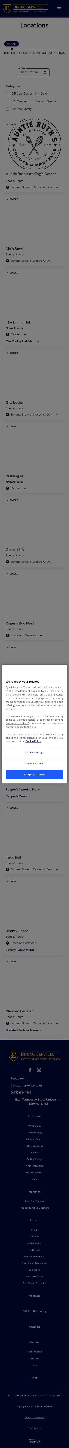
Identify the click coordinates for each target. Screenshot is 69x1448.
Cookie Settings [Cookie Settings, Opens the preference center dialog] (34, 752)
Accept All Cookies (34, 774)
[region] (34, 724)
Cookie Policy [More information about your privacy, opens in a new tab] (33, 741)
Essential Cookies (34, 763)
